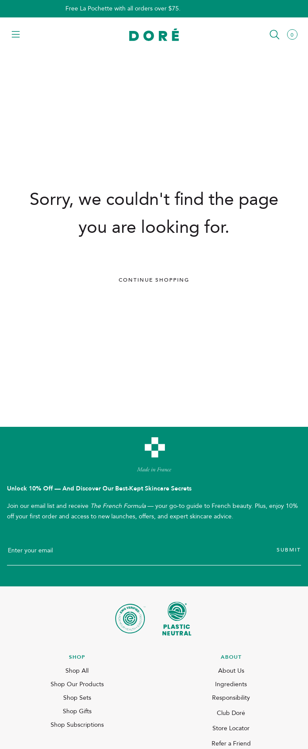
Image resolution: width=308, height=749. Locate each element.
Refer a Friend (231, 743)
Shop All (77, 671)
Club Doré (231, 713)
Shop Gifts (77, 711)
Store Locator (231, 728)
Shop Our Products (77, 684)
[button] (15, 35)
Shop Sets (77, 698)
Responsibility (231, 698)
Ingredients (231, 684)
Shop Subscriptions (77, 725)
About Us (231, 671)
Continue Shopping (154, 279)
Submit (289, 549)
